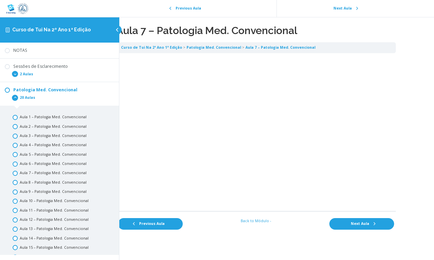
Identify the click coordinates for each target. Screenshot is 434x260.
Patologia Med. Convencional (240, 47)
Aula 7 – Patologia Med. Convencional (307, 47)
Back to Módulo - (276, 220)
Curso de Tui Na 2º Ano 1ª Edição (51, 29)
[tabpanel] (276, 132)
